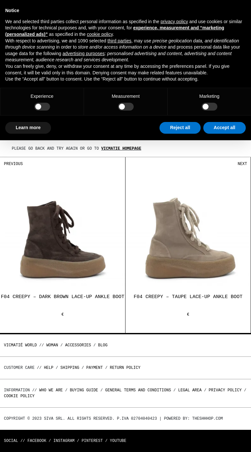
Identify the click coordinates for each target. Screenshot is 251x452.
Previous (13, 164)
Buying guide (84, 390)
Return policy (125, 367)
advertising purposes (83, 53)
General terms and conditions (138, 390)
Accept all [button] (224, 127)
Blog (103, 345)
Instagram (64, 441)
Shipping (69, 367)
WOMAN (52, 345)
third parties (119, 40)
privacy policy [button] (174, 21)
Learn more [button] (28, 127)
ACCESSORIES (78, 345)
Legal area (190, 390)
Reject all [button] (180, 127)
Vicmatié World (20, 345)
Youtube (118, 441)
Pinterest (92, 441)
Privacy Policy (225, 390)
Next (242, 164)
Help (48, 367)
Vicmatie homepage (121, 148)
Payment (94, 367)
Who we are (51, 390)
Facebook (36, 441)
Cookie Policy (19, 396)
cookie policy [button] (100, 34)
